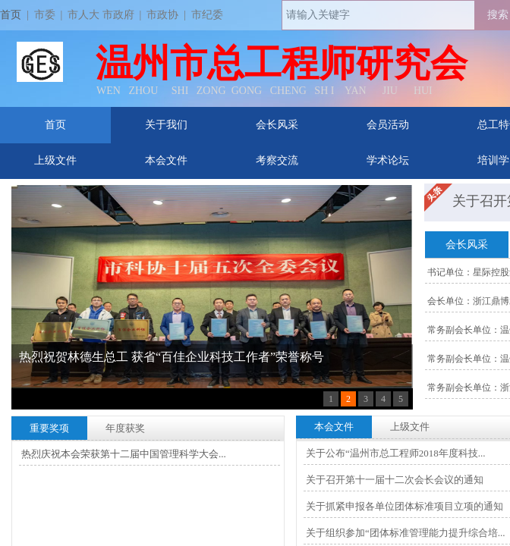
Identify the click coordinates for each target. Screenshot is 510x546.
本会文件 (166, 160)
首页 (55, 124)
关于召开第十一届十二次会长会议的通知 (394, 479)
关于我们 (166, 124)
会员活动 (388, 124)
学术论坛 (388, 160)
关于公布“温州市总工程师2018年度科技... (396, 453)
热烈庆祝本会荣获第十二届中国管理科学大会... (123, 454)
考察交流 (277, 160)
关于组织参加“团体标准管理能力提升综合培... (405, 532)
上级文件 (55, 160)
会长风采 (277, 124)
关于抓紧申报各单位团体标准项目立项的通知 (404, 506)
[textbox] (378, 15)
